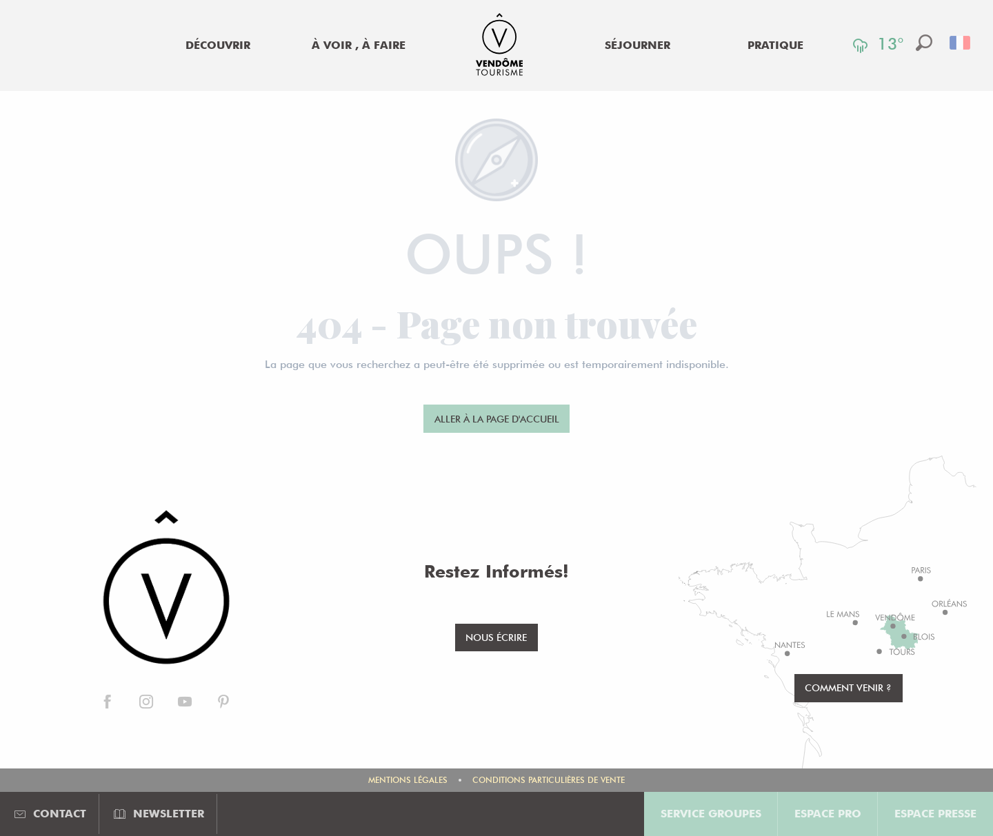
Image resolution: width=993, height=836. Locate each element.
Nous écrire (496, 637)
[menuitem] (218, 45)
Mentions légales (408, 780)
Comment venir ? (848, 687)
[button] (924, 43)
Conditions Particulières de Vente (548, 780)
